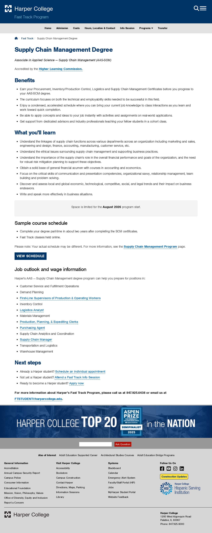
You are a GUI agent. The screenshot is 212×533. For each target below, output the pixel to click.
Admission (62, 28)
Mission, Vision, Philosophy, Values (23, 493)
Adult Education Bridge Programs (156, 455)
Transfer (162, 28)
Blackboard (114, 468)
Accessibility (63, 468)
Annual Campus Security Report (22, 473)
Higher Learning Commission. (60, 69)
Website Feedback (118, 497)
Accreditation (11, 468)
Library (60, 497)
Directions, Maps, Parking (70, 487)
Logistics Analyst (32, 310)
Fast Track (27, 38)
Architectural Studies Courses (117, 455)
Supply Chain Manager (36, 339)
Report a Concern (14, 502)
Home (48, 28)
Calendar (113, 473)
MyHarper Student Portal (121, 492)
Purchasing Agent (32, 328)
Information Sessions (68, 492)
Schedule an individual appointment (80, 371)
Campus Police (12, 477)
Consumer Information (16, 482)
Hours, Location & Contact (100, 28)
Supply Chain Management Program (150, 246)
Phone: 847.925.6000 (172, 524)
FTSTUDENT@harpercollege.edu (38, 399)
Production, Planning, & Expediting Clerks (49, 322)
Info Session (127, 28)
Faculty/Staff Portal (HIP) (121, 482)
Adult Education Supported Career (78, 455)
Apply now (76, 383)
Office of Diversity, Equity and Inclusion (26, 498)
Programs (146, 28)
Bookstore (61, 473)
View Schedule (31, 256)
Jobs (111, 487)
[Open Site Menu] (200, 8)
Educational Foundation (17, 488)
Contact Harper (64, 482)
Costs (76, 28)
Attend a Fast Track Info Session (77, 377)
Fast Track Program (31, 17)
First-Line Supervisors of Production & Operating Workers (60, 298)
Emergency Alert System (121, 477)
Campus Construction (68, 477)
